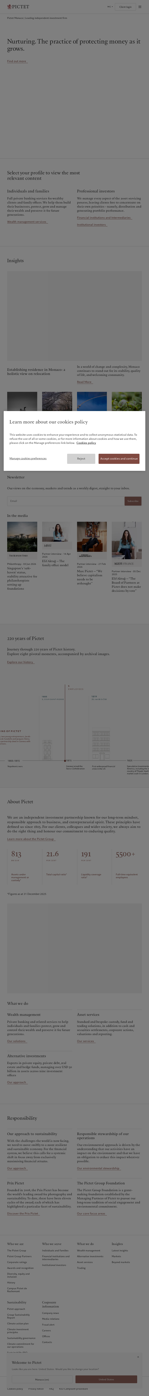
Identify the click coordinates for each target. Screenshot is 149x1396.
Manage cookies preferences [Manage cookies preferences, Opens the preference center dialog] (28, 458)
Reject (81, 459)
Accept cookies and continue (119, 459)
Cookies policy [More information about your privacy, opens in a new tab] (86, 443)
